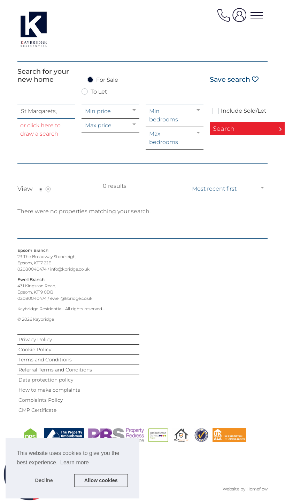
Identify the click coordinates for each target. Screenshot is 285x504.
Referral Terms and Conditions (55, 370)
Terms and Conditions (45, 360)
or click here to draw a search (40, 129)
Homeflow (257, 488)
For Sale (107, 80)
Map (48, 189)
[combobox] (46, 111)
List (40, 189)
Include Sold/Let (244, 111)
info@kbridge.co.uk (70, 269)
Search (223, 129)
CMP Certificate (37, 410)
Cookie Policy (34, 349)
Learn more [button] (74, 462)
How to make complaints (49, 390)
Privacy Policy (35, 339)
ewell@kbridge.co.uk (71, 298)
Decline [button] (44, 480)
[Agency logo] (45, 29)
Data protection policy (45, 380)
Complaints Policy (40, 400)
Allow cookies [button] (101, 480)
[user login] (240, 18)
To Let (99, 92)
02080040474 (32, 269)
